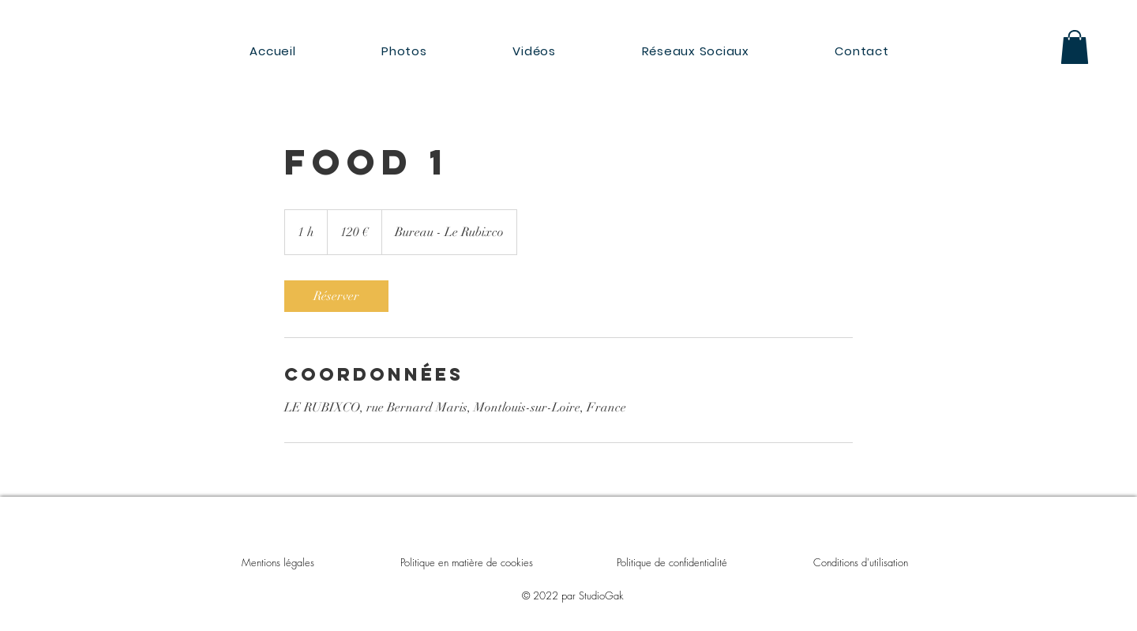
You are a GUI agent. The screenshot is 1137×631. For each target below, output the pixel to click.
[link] (336, 296)
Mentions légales (278, 562)
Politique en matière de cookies (468, 562)
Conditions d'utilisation (860, 562)
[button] (1074, 47)
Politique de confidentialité (672, 562)
